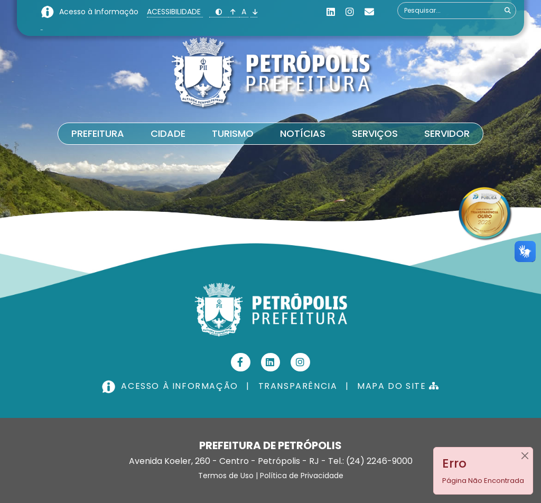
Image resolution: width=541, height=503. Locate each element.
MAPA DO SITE (398, 386)
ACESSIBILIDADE (175, 11)
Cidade (168, 133)
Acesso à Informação (100, 11)
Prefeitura (97, 133)
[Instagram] (350, 11)
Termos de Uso (226, 475)
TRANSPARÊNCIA (298, 386)
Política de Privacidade (301, 475)
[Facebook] (240, 362)
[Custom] (369, 11)
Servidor (447, 133)
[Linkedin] (331, 11)
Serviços (375, 133)
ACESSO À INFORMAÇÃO (171, 386)
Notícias (302, 133)
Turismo (233, 133)
